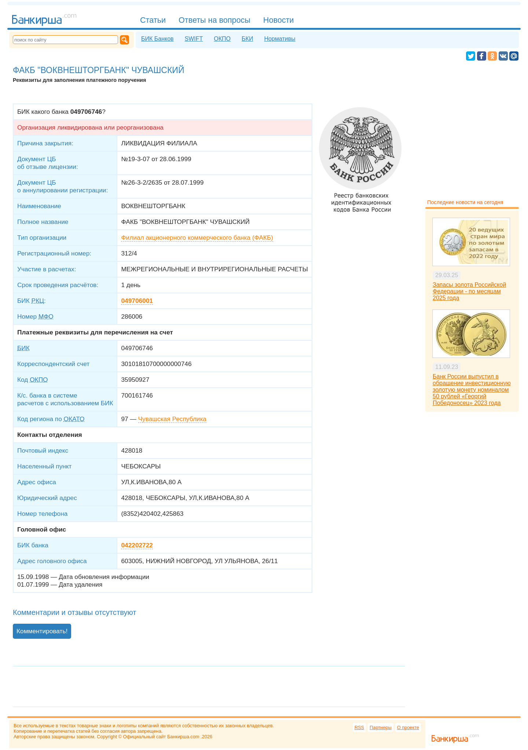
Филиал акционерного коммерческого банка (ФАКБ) (197, 237)
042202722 (137, 545)
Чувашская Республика (172, 419)
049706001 (137, 300)
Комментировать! (41, 631)
